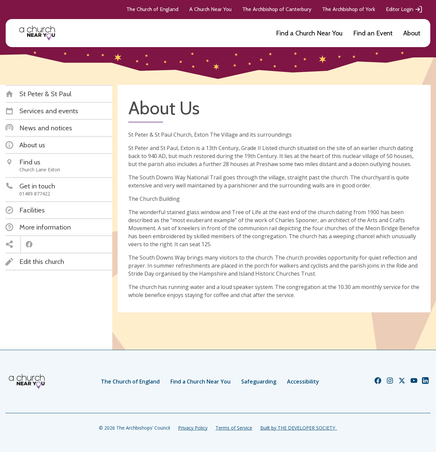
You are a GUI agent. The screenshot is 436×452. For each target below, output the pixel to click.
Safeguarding (258, 381)
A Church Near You (210, 9)
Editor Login (404, 9)
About (411, 33)
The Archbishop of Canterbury (276, 9)
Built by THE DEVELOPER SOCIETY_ (298, 428)
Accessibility (303, 381)
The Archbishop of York (348, 9)
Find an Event (373, 33)
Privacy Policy (192, 428)
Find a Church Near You (309, 33)
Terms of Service (233, 428)
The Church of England (152, 9)
